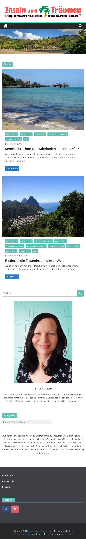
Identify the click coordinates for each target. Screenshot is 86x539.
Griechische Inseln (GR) (43, 241)
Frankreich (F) (40, 134)
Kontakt (6, 487)
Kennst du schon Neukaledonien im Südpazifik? (42, 148)
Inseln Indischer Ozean (14, 246)
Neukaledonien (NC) (13, 139)
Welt (26, 139)
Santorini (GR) (11, 251)
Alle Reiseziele (26, 134)
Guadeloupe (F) (60, 241)
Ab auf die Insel (11, 134)
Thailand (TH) (24, 251)
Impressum (7, 475)
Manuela (22, 144)
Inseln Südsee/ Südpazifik (58, 134)
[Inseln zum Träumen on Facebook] (6, 509)
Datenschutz (8, 481)
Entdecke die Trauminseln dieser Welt (34, 260)
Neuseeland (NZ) (73, 246)
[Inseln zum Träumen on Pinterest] (15, 509)
